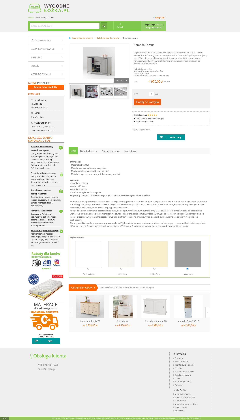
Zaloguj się (204, 3)
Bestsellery (87, 3)
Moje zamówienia (140, 353)
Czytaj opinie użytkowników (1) (149, 104)
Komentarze (130, 136)
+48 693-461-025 (46, 359)
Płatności (94, 380)
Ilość (136, 79)
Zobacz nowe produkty (48, 72)
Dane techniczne (88, 136)
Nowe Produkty (97, 356)
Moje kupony (138, 366)
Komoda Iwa (122, 307)
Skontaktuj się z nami (99, 360)
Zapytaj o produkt (111, 136)
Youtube (179, 357)
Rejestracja (137, 370)
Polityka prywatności (99, 366)
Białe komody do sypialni (108, 24)
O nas (97, 3)
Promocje (94, 353)
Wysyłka (94, 363)
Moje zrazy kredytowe (142, 356)
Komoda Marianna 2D (155, 307)
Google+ (179, 362)
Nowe (76, 3)
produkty (39, 68)
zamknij (4, 418)
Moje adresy (138, 360)
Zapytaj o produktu (141, 115)
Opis (73, 136)
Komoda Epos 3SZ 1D (188, 307)
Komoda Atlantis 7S (90, 307)
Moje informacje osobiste (143, 363)
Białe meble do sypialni (82, 24)
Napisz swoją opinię (144, 107)
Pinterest (179, 366)
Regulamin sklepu (98, 370)
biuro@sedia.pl (37, 105)
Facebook (179, 353)
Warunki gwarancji (98, 376)
